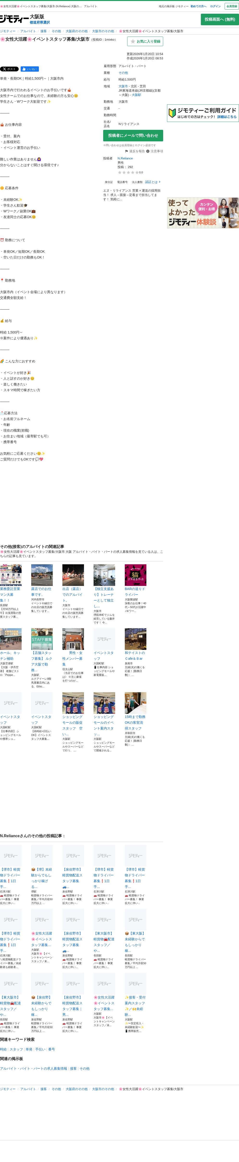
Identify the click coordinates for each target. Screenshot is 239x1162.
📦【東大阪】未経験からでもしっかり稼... (135, 931)
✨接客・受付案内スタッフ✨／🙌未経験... (135, 995)
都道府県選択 (40, 22)
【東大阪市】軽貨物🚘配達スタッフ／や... (104, 931)
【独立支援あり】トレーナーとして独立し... (104, 586)
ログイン (215, 6)
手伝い (40, 1049)
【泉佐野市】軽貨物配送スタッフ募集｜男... (73, 995)
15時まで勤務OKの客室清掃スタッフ (135, 711)
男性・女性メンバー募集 (73, 647)
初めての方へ (198, 6)
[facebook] (30, 69)
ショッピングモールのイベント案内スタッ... (104, 714)
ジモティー (8, 31)
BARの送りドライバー (135, 580)
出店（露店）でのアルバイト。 (73, 583)
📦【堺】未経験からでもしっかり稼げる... (42, 867)
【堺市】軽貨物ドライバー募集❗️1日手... (11, 867)
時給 (3, 1049)
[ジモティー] (14, 19)
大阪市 (123, 86)
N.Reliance (125, 158)
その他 (56, 31)
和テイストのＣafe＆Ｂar (135, 644)
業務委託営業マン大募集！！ (11, 583)
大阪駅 (136, 95)
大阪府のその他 (77, 31)
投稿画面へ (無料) (220, 19)
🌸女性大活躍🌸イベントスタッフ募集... (42, 928)
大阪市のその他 (103, 31)
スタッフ (16, 1049)
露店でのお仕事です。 (42, 580)
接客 (44, 31)
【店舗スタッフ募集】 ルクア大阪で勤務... (42, 650)
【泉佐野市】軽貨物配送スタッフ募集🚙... (73, 867)
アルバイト (28, 31)
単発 (29, 1049)
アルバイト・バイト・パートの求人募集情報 (33, 1068)
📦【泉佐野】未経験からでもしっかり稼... (42, 995)
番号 (51, 1049)
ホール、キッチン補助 (11, 644)
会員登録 (232, 6)
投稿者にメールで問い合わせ (133, 135)
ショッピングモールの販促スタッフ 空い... (73, 714)
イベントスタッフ (104, 644)
